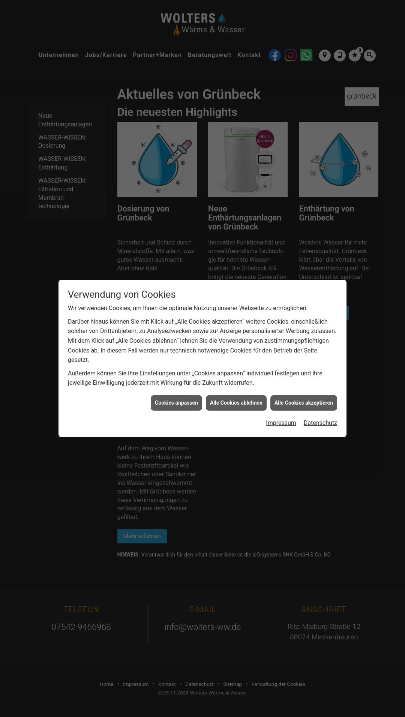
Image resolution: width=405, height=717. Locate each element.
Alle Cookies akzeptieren (303, 394)
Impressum (281, 414)
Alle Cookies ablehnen (236, 394)
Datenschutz (320, 414)
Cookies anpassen (176, 394)
